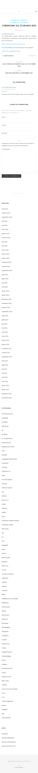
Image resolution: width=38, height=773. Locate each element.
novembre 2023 (6, 262)
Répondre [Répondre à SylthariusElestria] (4, 91)
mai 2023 (4, 283)
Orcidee (4, 640)
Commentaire (6, 149)
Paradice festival (7, 652)
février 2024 (5, 254)
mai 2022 (4, 328)
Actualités (5, 422)
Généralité (16, 22)
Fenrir (3, 516)
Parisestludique (6, 656)
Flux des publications (8, 738)
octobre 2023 (6, 266)
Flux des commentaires (9, 742)
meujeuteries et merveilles (10, 598)
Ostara (4, 648)
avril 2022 (5, 332)
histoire (4, 553)
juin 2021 (4, 369)
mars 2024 (5, 250)
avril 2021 (5, 377)
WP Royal (27, 761)
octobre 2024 (6, 237)
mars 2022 (5, 336)
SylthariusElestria (9, 56)
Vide (3, 713)
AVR (3, 451)
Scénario (4, 685)
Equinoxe (4, 508)
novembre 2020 (6, 398)
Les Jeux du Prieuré (8, 574)
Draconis (4, 483)
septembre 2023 (7, 270)
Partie (3, 660)
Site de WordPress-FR (8, 746)
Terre (3, 693)
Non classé (5, 623)
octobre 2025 (6, 213)
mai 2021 (4, 373)
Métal (3, 594)
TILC (3, 697)
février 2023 (5, 291)
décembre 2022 (6, 299)
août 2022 (5, 316)
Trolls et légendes (7, 701)
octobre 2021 (6, 352)
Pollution (4, 664)
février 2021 (5, 385)
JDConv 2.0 (5, 566)
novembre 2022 (6, 303)
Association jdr (6, 442)
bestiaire (4, 455)
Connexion (5, 734)
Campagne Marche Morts (9, 459)
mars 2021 (5, 381)
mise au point (6, 607)
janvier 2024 (5, 258)
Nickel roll (4, 619)
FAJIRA (4, 512)
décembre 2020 (6, 393)
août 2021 (5, 361)
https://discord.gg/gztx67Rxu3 (11, 51)
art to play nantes (7, 438)
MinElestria (5, 603)
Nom (4, 117)
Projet (4, 672)
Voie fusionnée (6, 718)
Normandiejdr (6, 627)
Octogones (5, 635)
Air (2, 430)
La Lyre (4, 570)
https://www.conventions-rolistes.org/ (13, 44)
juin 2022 (4, 324)
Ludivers (4, 586)
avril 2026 (5, 209)
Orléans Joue (5, 644)
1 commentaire (32, 56)
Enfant (4, 504)
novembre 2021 (6, 348)
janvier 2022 (5, 344)
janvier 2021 (5, 389)
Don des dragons (7, 479)
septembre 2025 (7, 217)
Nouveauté (24, 22)
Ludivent (4, 582)
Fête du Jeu (5, 529)
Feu (3, 533)
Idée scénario (6, 557)
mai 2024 (4, 246)
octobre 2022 (6, 307)
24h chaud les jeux (7, 414)
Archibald (4, 434)
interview (4, 561)
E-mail (4, 125)
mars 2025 (5, 229)
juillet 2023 (5, 279)
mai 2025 (4, 225)
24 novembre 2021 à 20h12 (8, 89)
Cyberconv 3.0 (6, 471)
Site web (4, 133)
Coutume (4, 467)
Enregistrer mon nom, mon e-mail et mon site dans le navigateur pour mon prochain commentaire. (18, 144)
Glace (3, 549)
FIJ (2, 537)
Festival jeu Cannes (7, 525)
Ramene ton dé (6, 676)
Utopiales (5, 709)
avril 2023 (5, 287)
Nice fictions (5, 615)
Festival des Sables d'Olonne (10, 520)
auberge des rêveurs (8, 446)
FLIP (3, 541)
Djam (3, 475)
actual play (5, 418)
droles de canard (7, 488)
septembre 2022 (7, 311)
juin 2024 (4, 242)
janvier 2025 (5, 233)
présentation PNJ (7, 668)
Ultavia (4, 705)
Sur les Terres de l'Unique (9, 689)
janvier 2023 (5, 295)
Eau (3, 492)
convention (15, 20)
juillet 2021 (5, 365)
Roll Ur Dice (5, 681)
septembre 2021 (7, 357)
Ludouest (4, 590)
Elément (4, 496)
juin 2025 (4, 221)
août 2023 (5, 274)
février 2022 (5, 340)
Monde (4, 611)
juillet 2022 (5, 320)
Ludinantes (5, 578)
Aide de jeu (5, 426)
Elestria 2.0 (5, 500)
